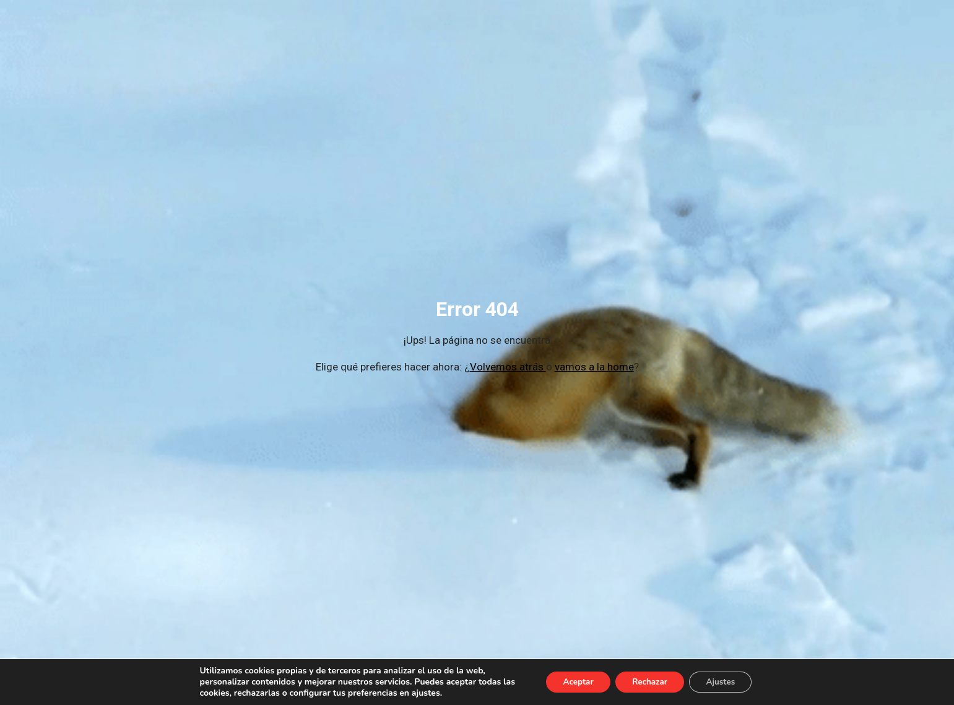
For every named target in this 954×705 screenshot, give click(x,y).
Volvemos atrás (508, 367)
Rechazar (649, 682)
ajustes (418, 693)
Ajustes (725, 682)
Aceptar (573, 682)
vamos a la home (594, 367)
